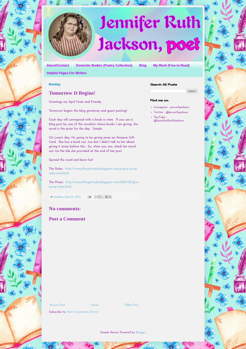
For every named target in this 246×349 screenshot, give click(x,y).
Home (95, 305)
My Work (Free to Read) (171, 65)
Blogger (141, 332)
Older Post (131, 305)
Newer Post (57, 305)
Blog (142, 65)
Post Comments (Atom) (83, 312)
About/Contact (58, 65)
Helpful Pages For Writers (67, 73)
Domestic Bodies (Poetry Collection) (104, 65)
